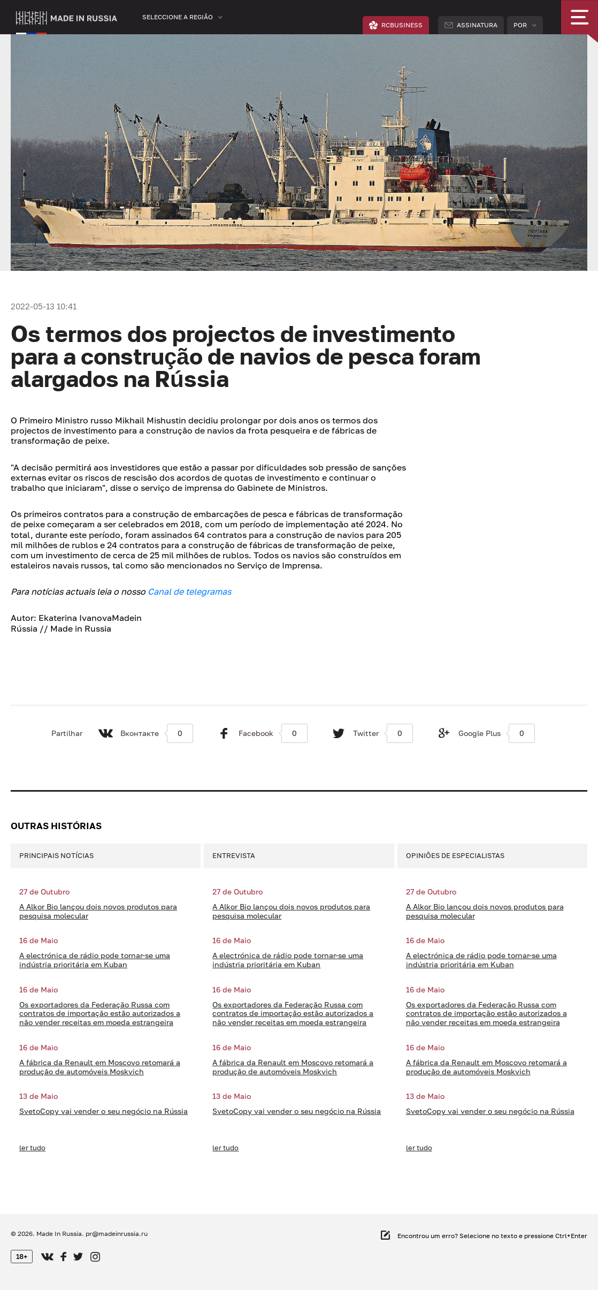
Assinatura (470, 25)
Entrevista (233, 855)
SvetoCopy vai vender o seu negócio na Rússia (103, 1111)
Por (520, 25)
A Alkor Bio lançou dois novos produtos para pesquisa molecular (98, 911)
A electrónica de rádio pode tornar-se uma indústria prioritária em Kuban (94, 960)
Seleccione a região (177, 17)
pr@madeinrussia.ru (117, 1234)
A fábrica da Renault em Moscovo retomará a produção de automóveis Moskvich (99, 1067)
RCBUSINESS (396, 25)
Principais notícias (56, 855)
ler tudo (32, 1147)
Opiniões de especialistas (455, 855)
